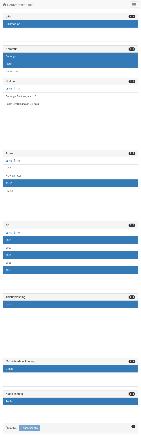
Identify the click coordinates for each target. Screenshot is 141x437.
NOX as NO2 (13, 175)
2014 (8, 270)
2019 (8, 240)
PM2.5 (9, 190)
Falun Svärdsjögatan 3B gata (22, 103)
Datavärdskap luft (18, 5)
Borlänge (11, 56)
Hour (8, 304)
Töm (17, 161)
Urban (9, 368)
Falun (9, 63)
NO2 (8, 168)
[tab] (70, 428)
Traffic (9, 401)
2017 (8, 247)
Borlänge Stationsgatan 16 (21, 96)
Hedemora (12, 71)
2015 (8, 262)
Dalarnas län (13, 23)
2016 (8, 255)
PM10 (9, 183)
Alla (9, 89)
